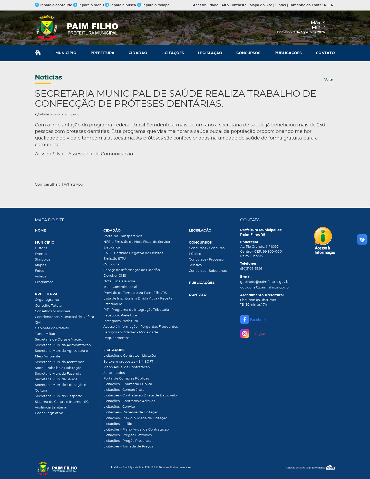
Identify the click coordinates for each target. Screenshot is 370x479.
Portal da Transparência (123, 236)
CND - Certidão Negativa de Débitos (133, 253)
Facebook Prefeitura (120, 315)
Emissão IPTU (114, 259)
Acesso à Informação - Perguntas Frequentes (140, 326)
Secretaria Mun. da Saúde (56, 379)
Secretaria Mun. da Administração (63, 345)
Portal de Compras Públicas (126, 378)
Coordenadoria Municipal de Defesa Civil (64, 319)
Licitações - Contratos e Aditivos (129, 401)
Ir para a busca (120, 5)
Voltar (329, 79)
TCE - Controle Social (120, 287)
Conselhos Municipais (52, 311)
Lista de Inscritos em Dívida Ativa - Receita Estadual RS (137, 301)
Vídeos (40, 276)
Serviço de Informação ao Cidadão (131, 270)
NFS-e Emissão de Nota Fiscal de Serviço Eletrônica (136, 244)
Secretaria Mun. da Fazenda (58, 373)
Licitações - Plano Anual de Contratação (136, 429)
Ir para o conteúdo (53, 5)
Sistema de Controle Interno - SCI (62, 402)
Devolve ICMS (114, 275)
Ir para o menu (89, 5)
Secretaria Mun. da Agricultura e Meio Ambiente (61, 353)
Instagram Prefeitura (120, 321)
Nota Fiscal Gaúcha (119, 281)
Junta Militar (45, 334)
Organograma (47, 300)
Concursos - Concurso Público (207, 251)
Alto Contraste (234, 5)
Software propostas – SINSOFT (128, 361)
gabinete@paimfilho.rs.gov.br (265, 282)
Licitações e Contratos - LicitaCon (130, 355)
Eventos (41, 254)
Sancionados (114, 373)
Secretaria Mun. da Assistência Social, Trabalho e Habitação (60, 365)
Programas (44, 282)
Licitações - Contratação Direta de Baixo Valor (140, 395)
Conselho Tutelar (49, 305)
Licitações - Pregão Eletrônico (127, 435)
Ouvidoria (111, 264)
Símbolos (42, 259)
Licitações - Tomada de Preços (128, 446)
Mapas (40, 265)
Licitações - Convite (119, 406)
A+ (332, 5)
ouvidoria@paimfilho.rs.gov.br (265, 287)
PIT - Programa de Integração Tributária (136, 310)
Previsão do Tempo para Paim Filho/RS (135, 293)
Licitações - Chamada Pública (127, 384)
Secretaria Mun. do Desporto (58, 396)
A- (325, 5)
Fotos (39, 271)
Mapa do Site (261, 5)
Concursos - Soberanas (208, 271)
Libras (280, 5)
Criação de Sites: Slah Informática (310, 467)
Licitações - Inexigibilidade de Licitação (135, 418)
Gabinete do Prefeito (52, 328)
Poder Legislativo (49, 413)
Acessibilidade (205, 5)
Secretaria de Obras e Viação (58, 339)
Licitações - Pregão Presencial (127, 441)
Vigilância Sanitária (50, 407)
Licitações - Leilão (117, 424)
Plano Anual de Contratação (126, 367)
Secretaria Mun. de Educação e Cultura (60, 387)
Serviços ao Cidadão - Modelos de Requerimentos (130, 335)
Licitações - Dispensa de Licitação (130, 412)
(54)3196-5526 (251, 269)
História (41, 248)
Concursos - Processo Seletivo (206, 262)
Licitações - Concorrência (123, 390)
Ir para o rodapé (153, 5)
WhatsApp (73, 184)
